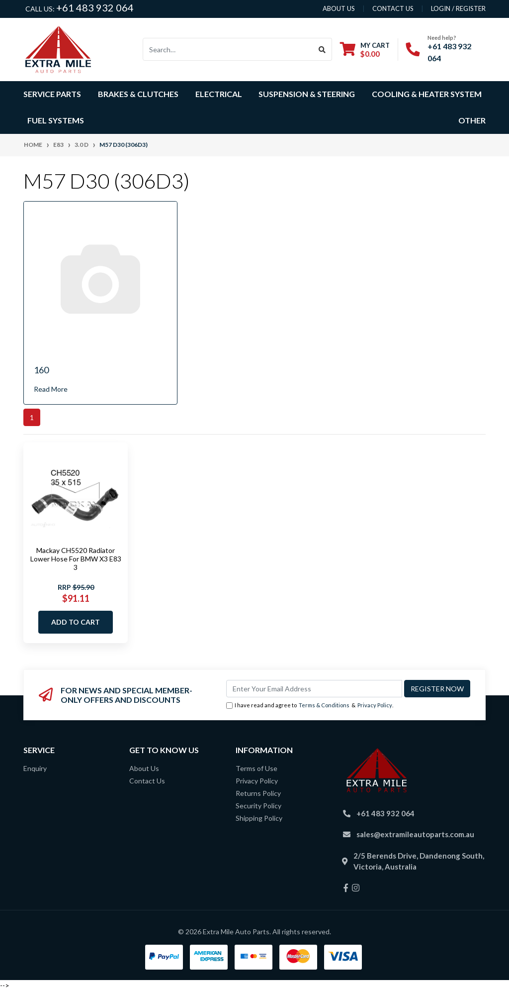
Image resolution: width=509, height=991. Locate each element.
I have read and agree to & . (309, 705)
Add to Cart (75, 622)
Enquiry (35, 768)
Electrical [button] (218, 94)
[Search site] (322, 49)
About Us (144, 768)
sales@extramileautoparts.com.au (415, 834)
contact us (393, 8)
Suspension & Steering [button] (306, 94)
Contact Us (147, 780)
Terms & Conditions (324, 705)
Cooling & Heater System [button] (427, 94)
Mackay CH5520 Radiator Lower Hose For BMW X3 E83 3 (75, 558)
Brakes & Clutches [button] (138, 94)
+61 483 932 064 (95, 7)
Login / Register (458, 8)
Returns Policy (258, 793)
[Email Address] (314, 688)
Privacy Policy (374, 705)
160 (41, 369)
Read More (51, 389)
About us (339, 8)
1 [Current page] (32, 417)
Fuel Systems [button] (55, 120)
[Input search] (228, 49)
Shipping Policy (259, 818)
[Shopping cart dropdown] (364, 49)
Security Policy (258, 805)
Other (472, 120)
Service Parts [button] (52, 94)
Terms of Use (256, 768)
